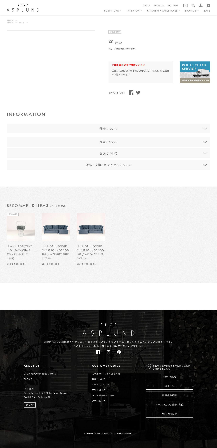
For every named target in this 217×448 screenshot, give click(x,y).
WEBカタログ (169, 413)
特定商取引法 (98, 389)
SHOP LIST (173, 5)
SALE (207, 10)
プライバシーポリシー (103, 395)
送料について (98, 379)
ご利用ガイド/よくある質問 (106, 373)
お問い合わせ (169, 376)
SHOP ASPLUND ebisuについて (40, 373)
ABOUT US (159, 5)
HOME (10, 20)
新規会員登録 (169, 395)
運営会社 (96, 400)
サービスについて (101, 384)
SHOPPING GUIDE (136, 70)
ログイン (169, 386)
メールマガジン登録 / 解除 (170, 404)
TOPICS (146, 5)
